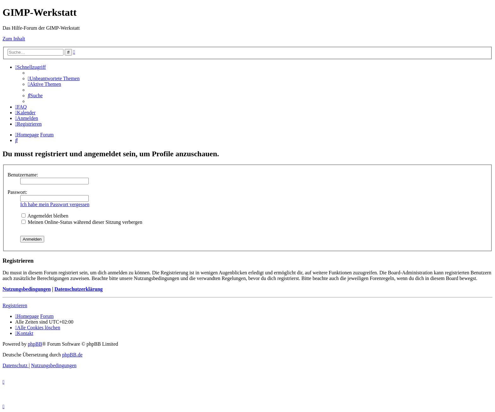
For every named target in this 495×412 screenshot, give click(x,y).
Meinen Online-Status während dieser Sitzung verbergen (81, 222)
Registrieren (15, 305)
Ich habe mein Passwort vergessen (54, 204)
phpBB (35, 344)
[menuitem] (54, 78)
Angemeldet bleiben (44, 215)
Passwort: (17, 192)
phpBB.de (72, 354)
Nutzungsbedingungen (27, 289)
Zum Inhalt (14, 38)
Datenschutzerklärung (78, 289)
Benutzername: (23, 174)
